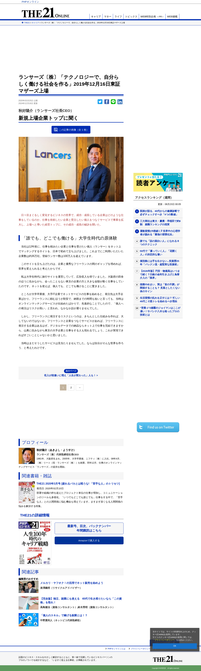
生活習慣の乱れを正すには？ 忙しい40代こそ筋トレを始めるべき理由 (160, 299)
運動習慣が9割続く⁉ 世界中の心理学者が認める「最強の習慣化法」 (160, 233)
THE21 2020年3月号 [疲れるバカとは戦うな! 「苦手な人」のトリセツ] (78, 483)
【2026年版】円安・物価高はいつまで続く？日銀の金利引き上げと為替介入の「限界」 (160, 274)
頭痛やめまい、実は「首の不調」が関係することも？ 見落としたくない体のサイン (160, 288)
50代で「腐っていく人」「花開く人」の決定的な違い (158, 253)
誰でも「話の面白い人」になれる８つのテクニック (159, 243)
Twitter (100, 101)
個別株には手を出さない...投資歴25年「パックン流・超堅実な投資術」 (159, 263)
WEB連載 (172, 16)
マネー (107, 16)
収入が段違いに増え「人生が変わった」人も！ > (71, 373)
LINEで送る (113, 101)
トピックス (131, 16)
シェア (106, 101)
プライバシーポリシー (164, 640)
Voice (132, 1)
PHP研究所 (170, 1)
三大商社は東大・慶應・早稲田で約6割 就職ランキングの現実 (160, 223)
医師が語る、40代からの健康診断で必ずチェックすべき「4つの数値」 (160, 213)
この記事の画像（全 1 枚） (74, 129)
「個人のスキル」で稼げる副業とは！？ (63, 615)
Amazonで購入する (89, 540)
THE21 (143, 1)
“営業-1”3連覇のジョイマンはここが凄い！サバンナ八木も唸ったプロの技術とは (160, 311)
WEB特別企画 (152, 16)
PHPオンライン (30, 1)
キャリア (96, 16)
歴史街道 (155, 1)
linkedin (120, 101)
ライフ (118, 16)
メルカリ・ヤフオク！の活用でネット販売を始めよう (71, 583)
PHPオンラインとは (117, 649)
